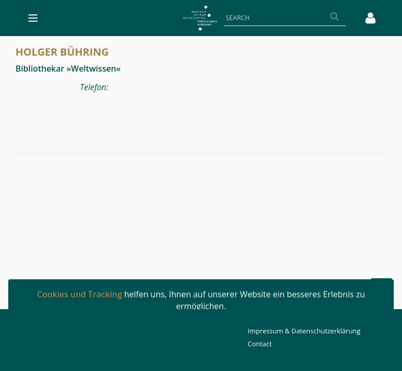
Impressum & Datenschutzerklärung (304, 330)
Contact (260, 343)
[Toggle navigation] (33, 18)
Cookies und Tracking (79, 294)
